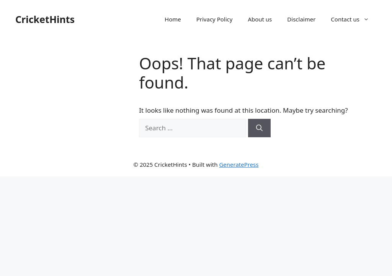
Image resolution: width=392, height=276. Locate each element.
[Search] (259, 128)
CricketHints (45, 19)
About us (260, 19)
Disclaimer (301, 19)
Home (173, 19)
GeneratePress (238, 164)
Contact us (354, 19)
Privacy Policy (214, 19)
